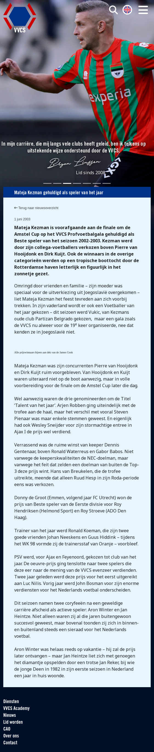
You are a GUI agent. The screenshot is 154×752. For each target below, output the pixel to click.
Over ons (11, 736)
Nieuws (9, 715)
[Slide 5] (87, 183)
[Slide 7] (106, 183)
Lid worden (13, 722)
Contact (10, 743)
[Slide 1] (47, 183)
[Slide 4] (77, 183)
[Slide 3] (67, 183)
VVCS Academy (16, 708)
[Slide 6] (97, 183)
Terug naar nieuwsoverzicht (36, 208)
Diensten (11, 701)
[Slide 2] (57, 183)
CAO (6, 729)
